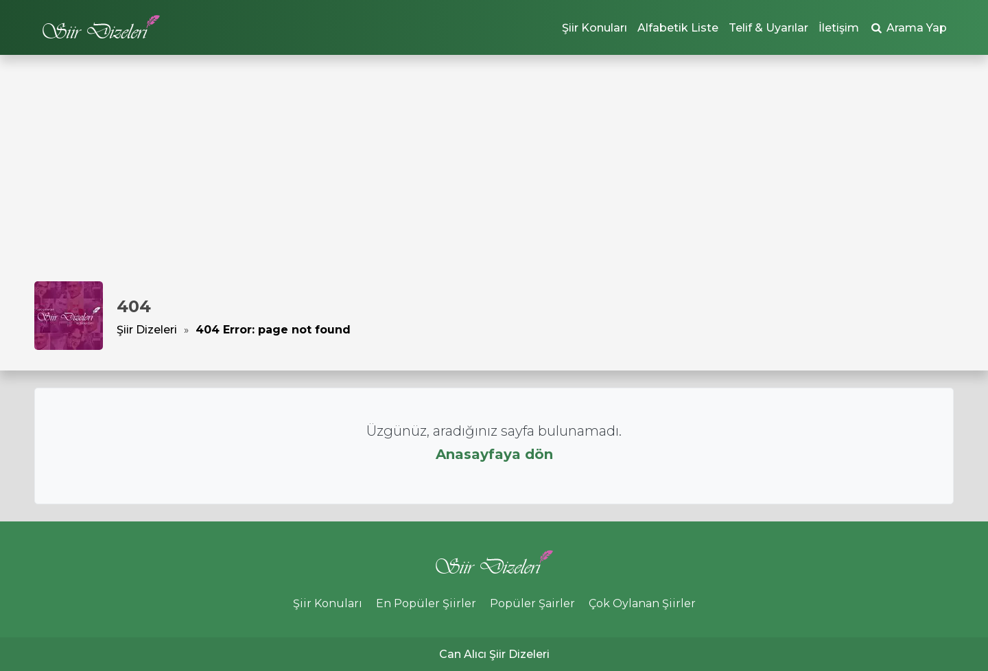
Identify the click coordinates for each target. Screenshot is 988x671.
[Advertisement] (494, 178)
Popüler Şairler (532, 603)
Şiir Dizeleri (147, 329)
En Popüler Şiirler (426, 603)
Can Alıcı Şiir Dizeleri (494, 654)
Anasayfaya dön (494, 454)
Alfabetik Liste (677, 27)
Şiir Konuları (594, 27)
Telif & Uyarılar (768, 27)
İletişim (839, 27)
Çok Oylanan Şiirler (642, 603)
